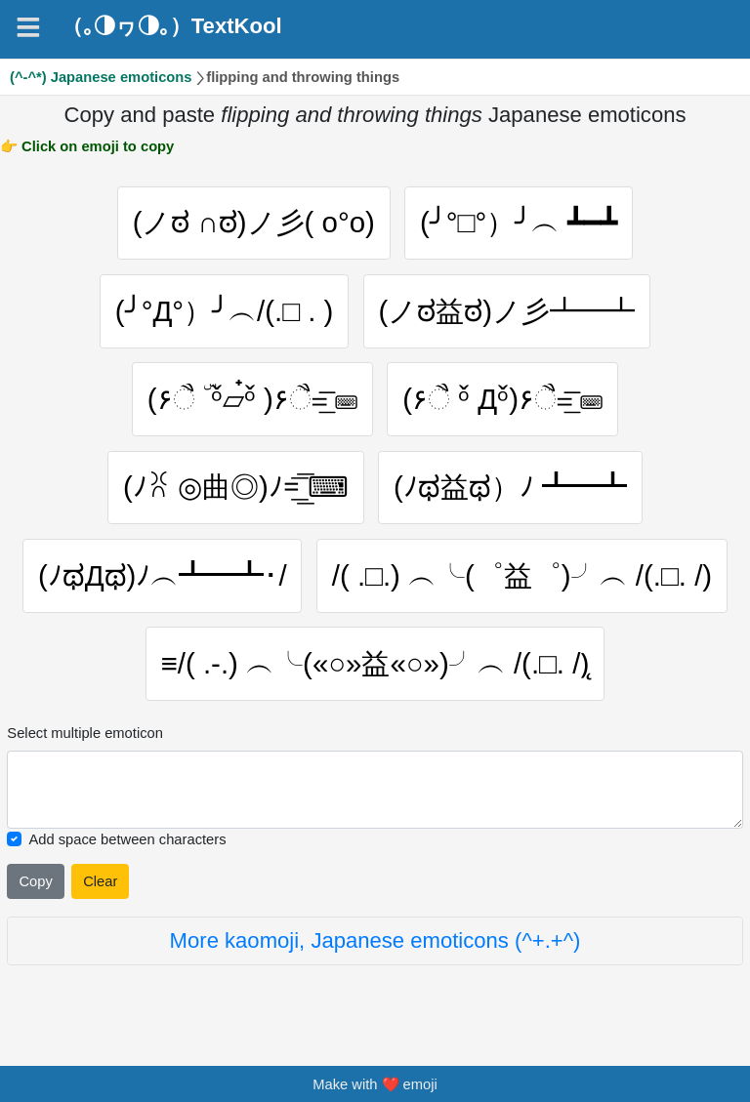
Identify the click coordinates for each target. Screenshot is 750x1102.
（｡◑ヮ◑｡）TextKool (172, 26)
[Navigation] (28, 27)
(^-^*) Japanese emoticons (101, 77)
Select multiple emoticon (85, 733)
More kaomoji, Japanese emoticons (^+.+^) (375, 940)
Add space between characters (127, 839)
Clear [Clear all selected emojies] (100, 881)
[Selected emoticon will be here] (374, 789)
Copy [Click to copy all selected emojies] (35, 881)
